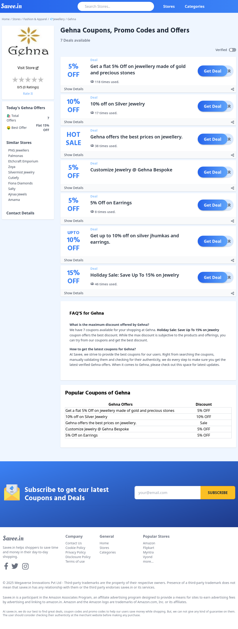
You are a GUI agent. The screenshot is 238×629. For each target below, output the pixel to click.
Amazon (149, 543)
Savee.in (13, 538)
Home (6, 19)
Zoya (11, 167)
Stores (169, 6)
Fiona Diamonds (20, 183)
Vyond (147, 557)
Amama (14, 199)
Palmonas (15, 156)
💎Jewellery (57, 19)
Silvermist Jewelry (21, 172)
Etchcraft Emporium (23, 161)
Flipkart (148, 547)
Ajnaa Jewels (17, 194)
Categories (195, 6)
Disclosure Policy (78, 557)
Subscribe (218, 492)
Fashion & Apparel (35, 19)
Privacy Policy (75, 552)
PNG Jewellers (18, 150)
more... (148, 561)
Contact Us (73, 543)
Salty (11, 188)
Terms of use (75, 561)
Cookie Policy (75, 547)
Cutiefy (13, 177)
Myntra (148, 552)
